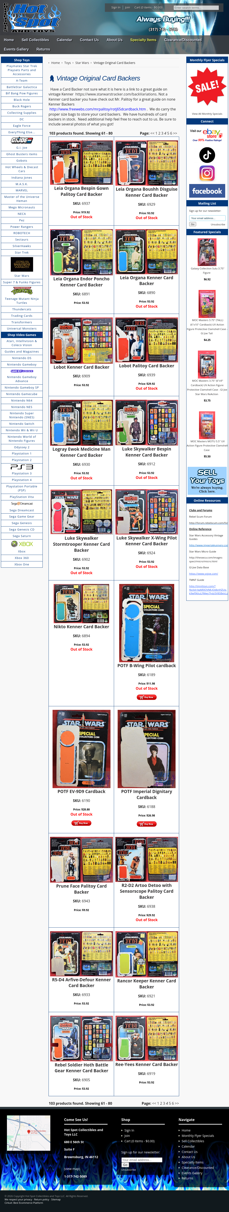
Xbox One (22, 564)
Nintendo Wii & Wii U (22, 430)
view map (72, 1169)
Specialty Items (143, 40)
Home (9, 40)
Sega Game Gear (21, 516)
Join (127, 7)
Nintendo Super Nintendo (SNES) (21, 415)
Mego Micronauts (21, 207)
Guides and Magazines (22, 351)
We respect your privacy (18, 1199)
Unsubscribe (218, 224)
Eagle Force (22, 126)
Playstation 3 (22, 473)
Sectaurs (21, 239)
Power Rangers (22, 227)
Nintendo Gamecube (22, 394)
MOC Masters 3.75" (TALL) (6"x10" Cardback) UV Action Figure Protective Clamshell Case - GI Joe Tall (207, 326)
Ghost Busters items (21, 154)
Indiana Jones (21, 178)
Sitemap (56, 1199)
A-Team (22, 80)
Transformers (21, 322)
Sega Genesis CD (22, 529)
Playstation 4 (22, 480)
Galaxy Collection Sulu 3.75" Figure (208, 270)
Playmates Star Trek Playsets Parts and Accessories (21, 70)
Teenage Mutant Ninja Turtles (22, 301)
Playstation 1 (22, 453)
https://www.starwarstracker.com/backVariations (116, 94)
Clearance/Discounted (183, 40)
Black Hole (22, 100)
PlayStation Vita (22, 497)
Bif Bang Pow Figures (22, 93)
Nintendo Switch (21, 424)
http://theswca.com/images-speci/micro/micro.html (206, 559)
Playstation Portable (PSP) (21, 488)
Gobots (21, 161)
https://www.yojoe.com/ (203, 573)
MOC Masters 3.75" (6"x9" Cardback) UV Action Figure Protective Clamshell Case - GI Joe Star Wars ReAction (207, 387)
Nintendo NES (21, 407)
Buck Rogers (22, 106)
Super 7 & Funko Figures (21, 282)
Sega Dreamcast (22, 510)
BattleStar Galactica (22, 87)
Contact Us (89, 40)
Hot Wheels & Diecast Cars (21, 169)
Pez (22, 220)
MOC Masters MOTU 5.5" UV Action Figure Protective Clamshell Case (207, 446)
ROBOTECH (21, 233)
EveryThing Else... (21, 132)
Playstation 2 (22, 460)
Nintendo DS (22, 358)
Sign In (116, 7)
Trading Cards (22, 316)
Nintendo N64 (21, 400)
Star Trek (22, 252)
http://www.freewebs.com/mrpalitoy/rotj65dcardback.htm (97, 109)
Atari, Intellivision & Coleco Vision (21, 343)
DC (22, 119)
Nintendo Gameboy (22, 364)
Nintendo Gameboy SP (22, 387)
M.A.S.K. (22, 184)
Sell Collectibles (35, 40)
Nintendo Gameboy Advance (22, 379)
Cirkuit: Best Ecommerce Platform (23, 1202)
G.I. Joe (21, 148)
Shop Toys (22, 60)
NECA (22, 214)
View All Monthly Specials (207, 113)
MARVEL (22, 190)
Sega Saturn (22, 536)
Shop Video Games (22, 335)
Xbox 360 (22, 558)
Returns (43, 49)
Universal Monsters (22, 328)
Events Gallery (16, 49)
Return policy (41, 1199)
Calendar (64, 40)
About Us (115, 40)
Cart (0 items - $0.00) (149, 7)
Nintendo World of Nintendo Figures (22, 439)
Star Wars (21, 276)
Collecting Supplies (21, 113)
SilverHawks (22, 246)
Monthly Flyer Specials (198, 1136)
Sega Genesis (22, 523)
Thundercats (21, 309)
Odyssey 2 (22, 447)
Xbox (22, 551)
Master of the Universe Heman (21, 199)
